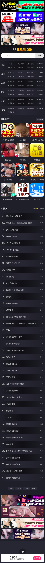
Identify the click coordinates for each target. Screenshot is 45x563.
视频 (3, 74)
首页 (11, 488)
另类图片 (40, 94)
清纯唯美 (21, 94)
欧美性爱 (40, 81)
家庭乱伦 (21, 99)
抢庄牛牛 (40, 67)
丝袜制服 (21, 76)
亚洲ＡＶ (11, 73)
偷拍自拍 (21, 81)
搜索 (39, 55)
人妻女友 (30, 99)
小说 (3, 101)
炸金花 (21, 67)
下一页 (26, 488)
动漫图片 (40, 90)
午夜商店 (11, 108)
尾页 (33, 488)
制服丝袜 (11, 85)
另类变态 (40, 85)
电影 (3, 83)
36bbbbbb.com (22, 49)
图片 (3, 92)
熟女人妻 (11, 76)
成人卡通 (30, 81)
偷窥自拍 (11, 90)
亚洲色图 (21, 90)
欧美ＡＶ (30, 73)
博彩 (3, 65)
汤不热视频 (30, 108)
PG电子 (11, 64)
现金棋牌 (30, 67)
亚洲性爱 (11, 81)
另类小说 (21, 103)
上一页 (18, 488)
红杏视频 (40, 108)
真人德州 (21, 64)
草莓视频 (21, 108)
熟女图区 (30, 94)
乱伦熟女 (30, 85)
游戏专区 (40, 64)
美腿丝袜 (11, 94)
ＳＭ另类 (40, 76)
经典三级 (21, 85)
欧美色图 (30, 90)
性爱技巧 (40, 103)
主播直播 (30, 76)
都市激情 (11, 99)
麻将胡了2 (11, 67)
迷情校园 (11, 103)
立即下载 (37, 558)
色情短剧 (11, 112)
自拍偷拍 (21, 73)
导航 (3, 110)
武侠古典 (40, 99)
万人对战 (30, 64)
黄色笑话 (30, 103)
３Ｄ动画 (40, 73)
